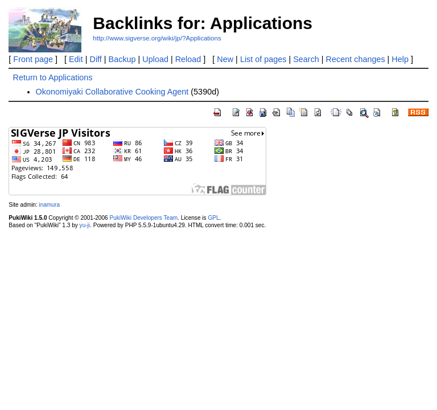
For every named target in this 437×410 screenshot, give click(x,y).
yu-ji (85, 225)
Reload (188, 59)
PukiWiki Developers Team (143, 218)
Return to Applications (53, 77)
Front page (33, 59)
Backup (122, 59)
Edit (76, 59)
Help (400, 59)
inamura (49, 205)
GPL (213, 218)
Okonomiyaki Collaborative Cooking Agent (112, 91)
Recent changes (355, 59)
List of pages (263, 59)
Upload (155, 59)
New (225, 59)
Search (306, 59)
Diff (96, 59)
